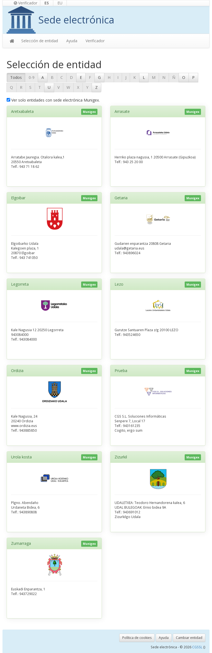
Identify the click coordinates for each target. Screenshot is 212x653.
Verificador (25, 3)
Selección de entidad (39, 40)
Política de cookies (137, 637)
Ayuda (71, 40)
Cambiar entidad (189, 637)
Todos (16, 77)
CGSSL (197, 647)
